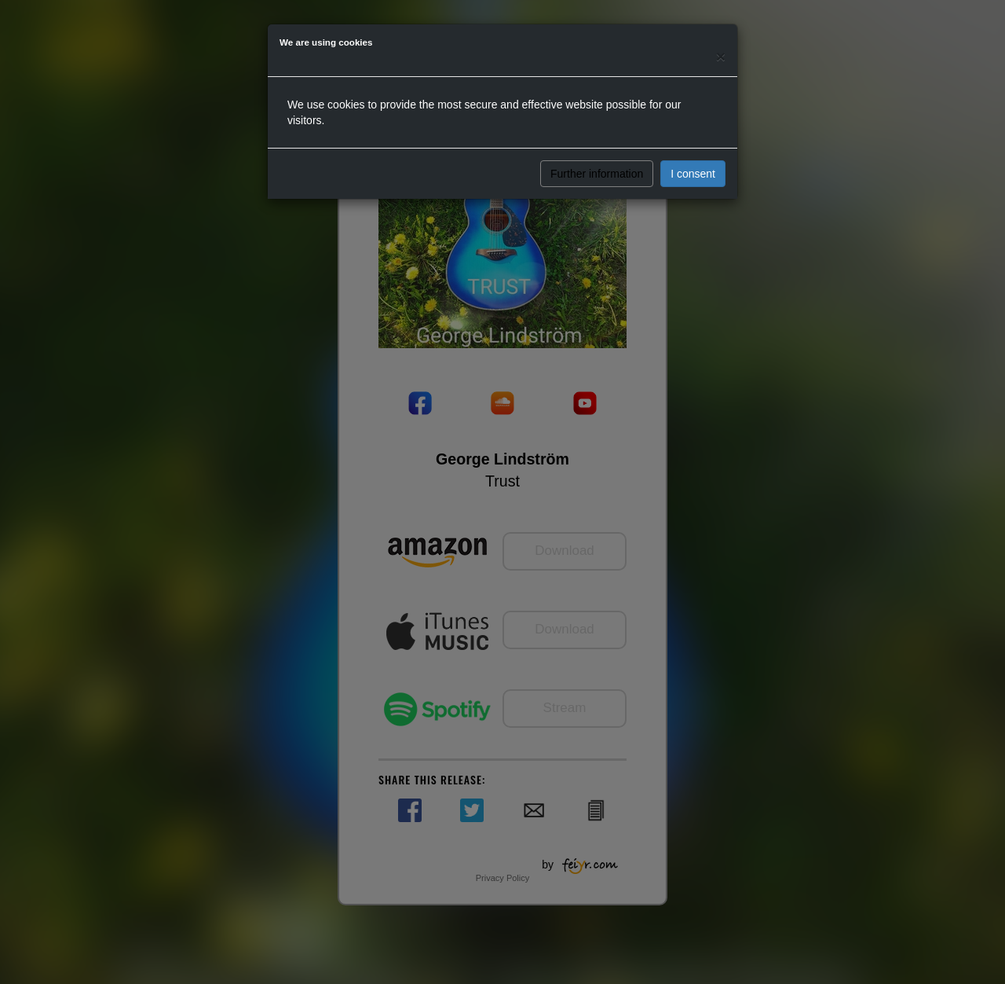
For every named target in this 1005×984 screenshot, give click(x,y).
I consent (693, 173)
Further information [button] (596, 173)
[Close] (720, 56)
